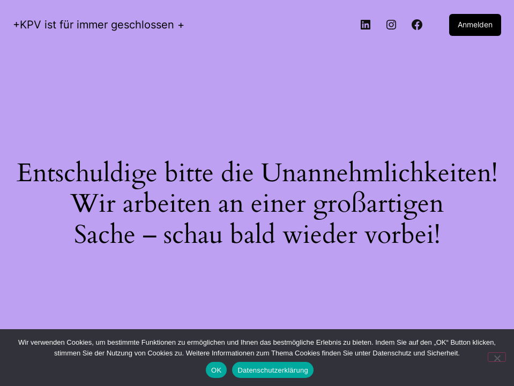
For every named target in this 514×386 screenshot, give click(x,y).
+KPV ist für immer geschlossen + (98, 24)
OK (216, 370)
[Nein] (497, 357)
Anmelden (475, 24)
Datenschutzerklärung (272, 370)
